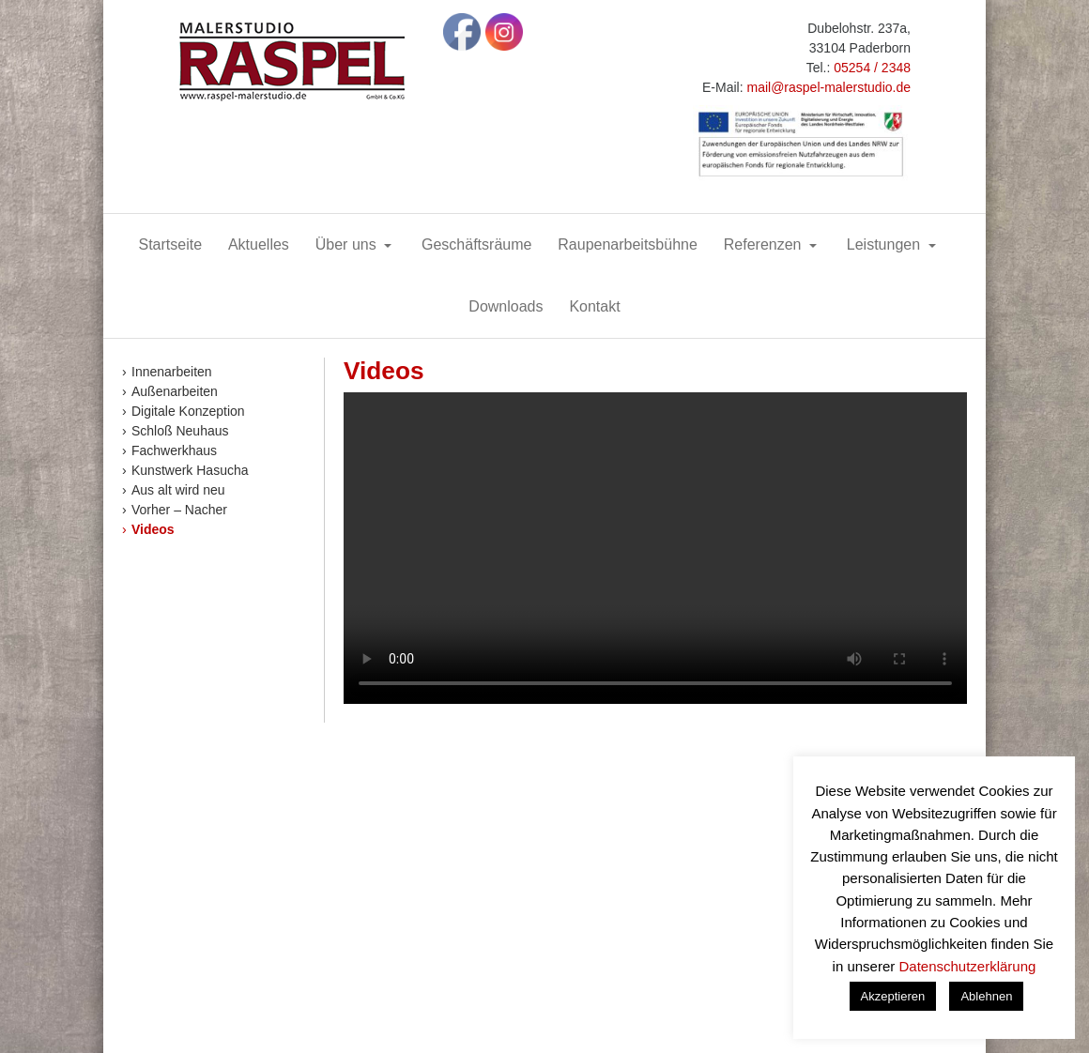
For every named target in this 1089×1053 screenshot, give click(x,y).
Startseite (170, 244)
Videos (153, 529)
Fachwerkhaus (174, 450)
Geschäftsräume (476, 244)
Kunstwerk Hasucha (190, 470)
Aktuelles (258, 244)
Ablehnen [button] (986, 996)
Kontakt (594, 306)
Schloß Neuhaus (180, 430)
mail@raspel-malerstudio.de (828, 87)
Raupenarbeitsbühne (628, 244)
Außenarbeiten (174, 391)
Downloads (505, 306)
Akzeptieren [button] (893, 996)
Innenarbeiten (171, 371)
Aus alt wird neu (178, 489)
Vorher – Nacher (179, 509)
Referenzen (764, 244)
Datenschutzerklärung (966, 966)
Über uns (347, 244)
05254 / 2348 (872, 67)
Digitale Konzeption (188, 411)
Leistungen (886, 244)
